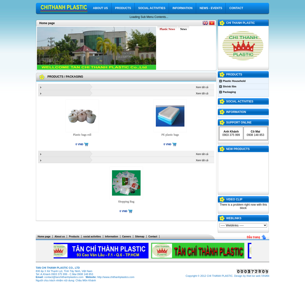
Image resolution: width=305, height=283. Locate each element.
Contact (236, 8)
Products (123, 8)
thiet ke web (254, 275)
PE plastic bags (170, 134)
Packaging (74, 76)
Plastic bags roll (82, 134)
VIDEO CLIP (234, 199)
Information (183, 8)
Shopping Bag (126, 201)
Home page (47, 23)
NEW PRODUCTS (238, 149)
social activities (151, 8)
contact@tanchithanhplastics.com (63, 277)
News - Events (211, 8)
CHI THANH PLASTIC (240, 23)
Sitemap (139, 236)
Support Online (239, 122)
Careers (126, 236)
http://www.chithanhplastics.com (115, 277)
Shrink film (229, 86)
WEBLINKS (233, 218)
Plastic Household (234, 81)
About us (100, 8)
